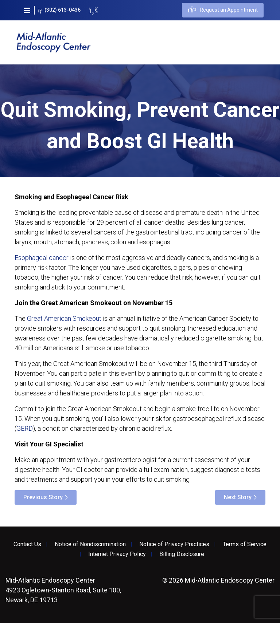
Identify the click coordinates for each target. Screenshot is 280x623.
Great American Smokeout (64, 318)
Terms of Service (245, 544)
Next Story (238, 497)
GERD (24, 428)
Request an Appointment (223, 10)
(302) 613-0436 (59, 10)
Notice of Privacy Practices (174, 544)
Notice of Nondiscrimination (90, 544)
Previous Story (43, 497)
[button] (27, 10)
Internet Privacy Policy (117, 554)
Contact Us (27, 544)
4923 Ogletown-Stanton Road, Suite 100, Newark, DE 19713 (63, 590)
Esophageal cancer (42, 257)
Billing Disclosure (181, 554)
